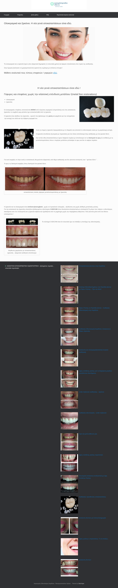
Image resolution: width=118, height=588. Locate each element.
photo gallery (34, 15)
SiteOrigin (81, 583)
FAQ (47, 15)
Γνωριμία (6, 15)
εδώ (55, 73)
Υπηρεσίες (20, 15)
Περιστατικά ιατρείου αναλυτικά (65, 15)
